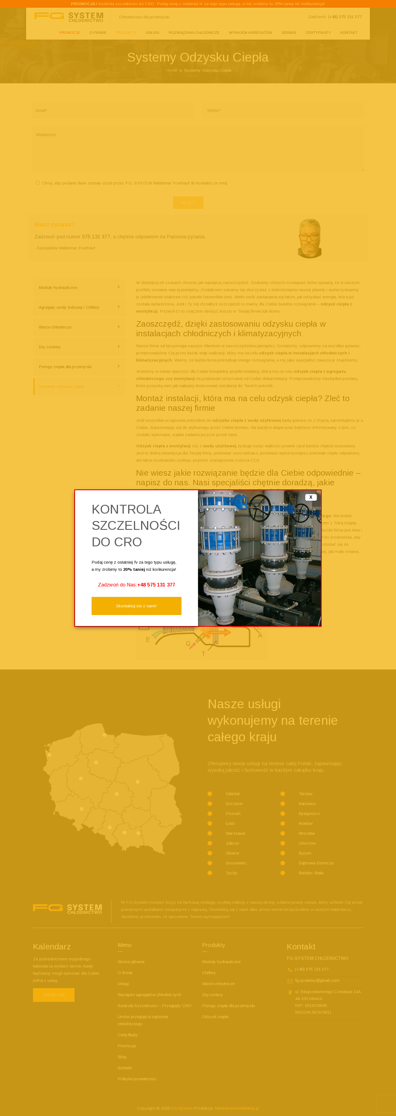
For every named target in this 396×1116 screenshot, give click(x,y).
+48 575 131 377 (156, 585)
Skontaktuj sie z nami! (136, 606)
